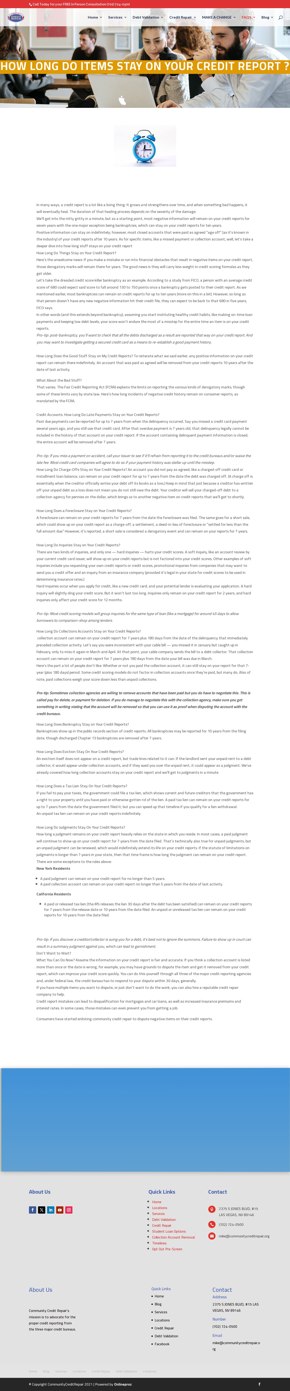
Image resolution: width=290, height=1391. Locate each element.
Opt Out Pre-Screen (167, 1249)
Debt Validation (146, 17)
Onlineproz (123, 1384)
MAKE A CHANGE (217, 17)
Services (115, 17)
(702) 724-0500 (118, 4)
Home (93, 17)
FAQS (246, 17)
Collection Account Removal (173, 1237)
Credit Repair (180, 17)
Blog (265, 17)
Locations (159, 1207)
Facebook (162, 1343)
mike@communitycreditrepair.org (236, 1345)
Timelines (159, 1243)
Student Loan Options (169, 1231)
